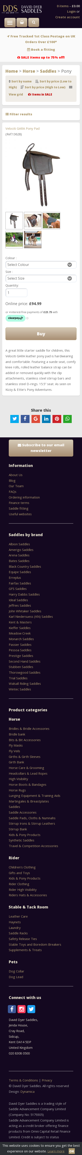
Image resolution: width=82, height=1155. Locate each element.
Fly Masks (16, 745)
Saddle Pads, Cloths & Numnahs (32, 818)
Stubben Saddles (21, 667)
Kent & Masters (20, 622)
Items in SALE (42, 94)
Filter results (18, 114)
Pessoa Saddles (20, 650)
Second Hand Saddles (24, 661)
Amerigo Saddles (21, 549)
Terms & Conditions (24, 1080)
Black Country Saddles (25, 566)
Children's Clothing (22, 867)
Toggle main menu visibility (11, 24)
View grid (16, 94)
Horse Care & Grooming (26, 768)
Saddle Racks (18, 933)
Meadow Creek (20, 633)
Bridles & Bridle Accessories (29, 728)
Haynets (15, 922)
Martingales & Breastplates (29, 801)
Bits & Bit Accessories (25, 740)
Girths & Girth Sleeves (24, 756)
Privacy (47, 1080)
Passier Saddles (20, 644)
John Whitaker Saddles (25, 611)
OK (71, 1151)
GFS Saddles (18, 588)
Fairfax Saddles (20, 583)
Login (71, 11)
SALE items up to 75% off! (43, 57)
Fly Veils (14, 751)
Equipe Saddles (20, 572)
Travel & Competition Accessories (33, 846)
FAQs (12, 491)
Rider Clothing (19, 884)
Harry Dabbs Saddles (24, 594)
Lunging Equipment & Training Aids (34, 795)
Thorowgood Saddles (24, 672)
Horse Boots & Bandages (27, 784)
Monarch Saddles (21, 639)
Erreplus (15, 577)
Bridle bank (17, 734)
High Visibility (18, 779)
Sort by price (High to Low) (45, 87)
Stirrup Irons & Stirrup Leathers (32, 823)
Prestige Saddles (21, 655)
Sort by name (21, 81)
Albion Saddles (19, 544)
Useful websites (20, 514)
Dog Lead (16, 977)
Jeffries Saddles (20, 605)
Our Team (16, 486)
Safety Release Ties (23, 939)
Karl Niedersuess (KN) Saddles (31, 616)
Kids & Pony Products (24, 835)
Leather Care (18, 916)
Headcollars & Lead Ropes (28, 773)
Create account (67, 17)
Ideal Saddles (18, 600)
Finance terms (19, 502)
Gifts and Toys (19, 873)
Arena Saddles (19, 555)
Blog (12, 480)
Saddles (48, 71)
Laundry (15, 927)
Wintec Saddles (20, 689)
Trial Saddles (18, 678)
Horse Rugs (17, 790)
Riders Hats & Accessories (28, 895)
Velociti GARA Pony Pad (22, 128)
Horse (29, 71)
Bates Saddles (19, 561)
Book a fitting (43, 49)
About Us (16, 475)
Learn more (56, 1151)
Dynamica (27, 1091)
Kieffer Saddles (20, 628)
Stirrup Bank (18, 829)
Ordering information (24, 497)
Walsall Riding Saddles (25, 683)
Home (11, 71)
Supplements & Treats (25, 950)
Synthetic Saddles (21, 840)
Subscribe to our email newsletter (41, 448)
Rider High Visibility (23, 889)
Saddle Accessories (23, 812)
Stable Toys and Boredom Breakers (35, 944)
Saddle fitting (18, 508)
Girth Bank (16, 762)
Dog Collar (16, 971)
